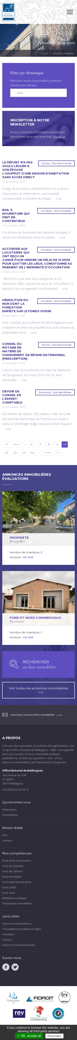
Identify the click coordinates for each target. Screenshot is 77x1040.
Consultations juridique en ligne (21, 929)
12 (15, 453)
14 (32, 453)
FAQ (4, 835)
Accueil (44, 53)
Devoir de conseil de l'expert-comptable (12, 397)
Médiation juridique (14, 898)
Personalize (54, 1036)
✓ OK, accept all (29, 1036)
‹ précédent (17, 444)
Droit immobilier (12, 876)
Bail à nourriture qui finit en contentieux (15, 215)
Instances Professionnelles (18, 945)
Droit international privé (16, 882)
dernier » (58, 453)
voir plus (58, 199)
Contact (7, 939)
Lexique (7, 840)
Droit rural (8, 892)
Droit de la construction (16, 860)
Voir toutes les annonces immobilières (38, 689)
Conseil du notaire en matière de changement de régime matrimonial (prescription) (33, 351)
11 (6, 453)
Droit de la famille (12, 866)
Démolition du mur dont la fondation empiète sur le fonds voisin (26, 305)
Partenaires (9, 809)
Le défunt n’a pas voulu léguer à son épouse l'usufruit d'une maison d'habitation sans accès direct (35, 170)
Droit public (9, 887)
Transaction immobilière (17, 903)
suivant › (48, 453)
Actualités (8, 934)
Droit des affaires (12, 871)
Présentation (10, 815)
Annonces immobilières (16, 923)
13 (23, 453)
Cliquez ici (59, 136)
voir (38, 528)
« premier (7, 444)
